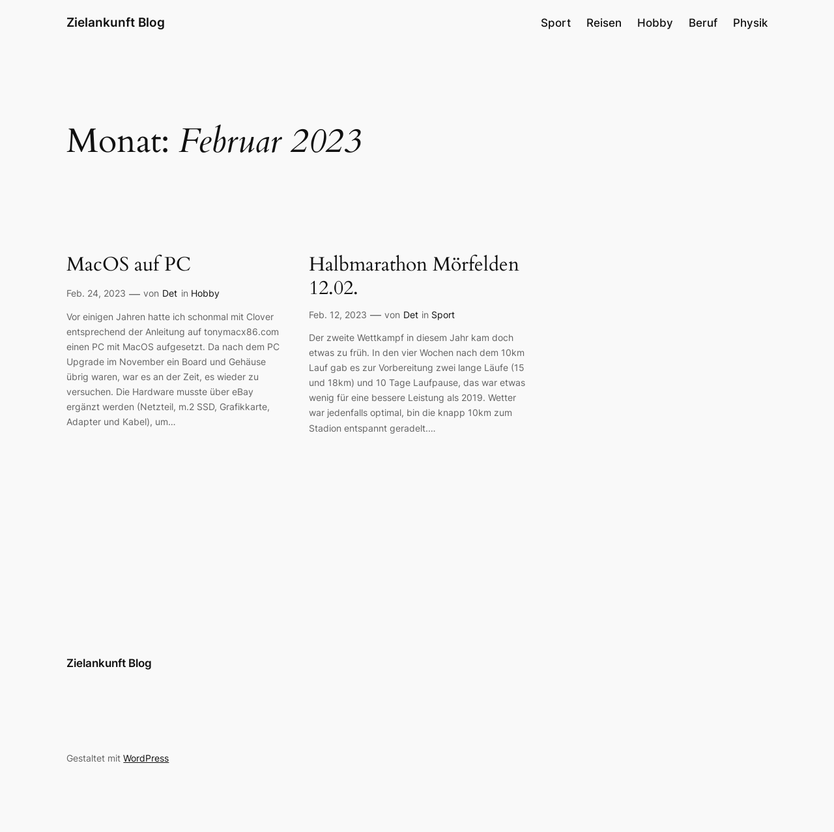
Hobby (205, 293)
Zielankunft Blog (115, 22)
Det (169, 293)
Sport (443, 314)
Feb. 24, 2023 (96, 293)
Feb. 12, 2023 (338, 314)
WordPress (146, 758)
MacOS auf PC (128, 265)
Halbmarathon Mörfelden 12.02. (414, 277)
